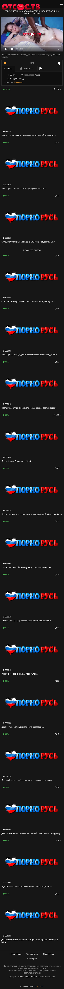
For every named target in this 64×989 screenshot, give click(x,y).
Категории (32, 958)
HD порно (18, 82)
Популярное (48, 954)
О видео (8, 68)
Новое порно (15, 954)
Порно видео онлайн (27, 976)
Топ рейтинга (32, 954)
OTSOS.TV (39, 986)
